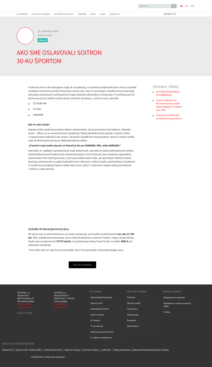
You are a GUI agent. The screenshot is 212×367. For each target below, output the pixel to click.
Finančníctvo (132, 309)
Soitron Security (53, 349)
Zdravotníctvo (133, 326)
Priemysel (131, 297)
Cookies (166, 312)
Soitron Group (72, 349)
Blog (93, 14)
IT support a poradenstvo (101, 337)
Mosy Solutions (122, 349)
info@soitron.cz (60, 307)
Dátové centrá (96, 303)
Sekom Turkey (161, 349)
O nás (102, 14)
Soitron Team (44, 35)
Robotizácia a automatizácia (102, 332)
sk (181, 6)
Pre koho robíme (41, 14)
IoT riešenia (95, 320)
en (192, 6)
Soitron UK (21, 349)
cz (187, 6)
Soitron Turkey (90, 349)
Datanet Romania (142, 349)
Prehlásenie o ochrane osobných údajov (177, 304)
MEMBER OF (179, 13)
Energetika (131, 320)
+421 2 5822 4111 (24, 304)
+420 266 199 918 (61, 304)
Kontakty (115, 14)
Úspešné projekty (64, 14)
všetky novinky (82, 265)
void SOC (106, 349)
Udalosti (43, 40)
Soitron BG (35, 349)
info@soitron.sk (24, 307)
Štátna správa (133, 314)
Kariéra (82, 14)
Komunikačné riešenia (99, 309)
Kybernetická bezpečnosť (101, 297)
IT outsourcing (96, 326)
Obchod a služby (134, 303)
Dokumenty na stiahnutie (174, 297)
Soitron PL (7, 349)
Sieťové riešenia (97, 314)
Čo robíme (22, 14)
